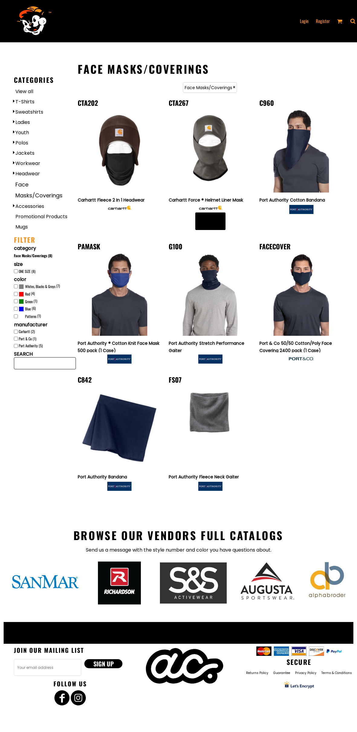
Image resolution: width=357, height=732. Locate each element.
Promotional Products (41, 216)
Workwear (27, 163)
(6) (27, 309)
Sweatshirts (29, 112)
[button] (352, 21)
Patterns (30, 316)
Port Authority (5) (31, 345)
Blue (28, 308)
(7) (39, 286)
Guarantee (281, 673)
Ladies (22, 122)
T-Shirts (24, 101)
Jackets (24, 153)
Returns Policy (257, 673)
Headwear (27, 173)
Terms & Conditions (336, 673)
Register (323, 21)
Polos (21, 142)
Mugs (21, 226)
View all (24, 91)
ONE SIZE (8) (27, 271)
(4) (27, 294)
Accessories (29, 206)
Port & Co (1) (27, 338)
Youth (22, 132)
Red (27, 293)
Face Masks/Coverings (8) (33, 255)
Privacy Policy (305, 673)
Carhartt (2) (27, 331)
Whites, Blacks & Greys (40, 286)
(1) (28, 301)
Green (29, 301)
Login (304, 21)
